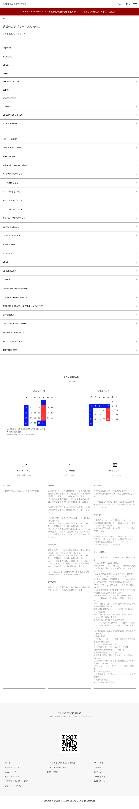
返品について (8, 772)
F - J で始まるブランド (12, 183)
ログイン (95, 772)
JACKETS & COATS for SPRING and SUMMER (23, 306)
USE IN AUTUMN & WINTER (15, 298)
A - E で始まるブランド (13, 174)
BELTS (6, 90)
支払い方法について (11, 777)
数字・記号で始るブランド (14, 218)
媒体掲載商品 (8, 315)
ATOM (55, 772)
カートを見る (97, 777)
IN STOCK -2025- (10, 350)
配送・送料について (11, 768)
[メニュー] (135, 4)
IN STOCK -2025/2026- (12, 342)
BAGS (5, 74)
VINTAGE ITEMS (10, 124)
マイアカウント (98, 763)
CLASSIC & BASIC (11, 227)
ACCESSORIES (9, 99)
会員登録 (95, 768)
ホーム (5, 19)
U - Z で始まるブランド (13, 209)
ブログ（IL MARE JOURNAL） (60, 763)
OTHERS (7, 107)
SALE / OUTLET (10, 157)
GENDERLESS (9, 271)
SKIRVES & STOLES (12, 82)
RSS (49, 772)
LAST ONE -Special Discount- (15, 324)
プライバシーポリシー (12, 786)
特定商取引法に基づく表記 (14, 781)
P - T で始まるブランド (12, 201)
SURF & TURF (9, 245)
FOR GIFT (7, 280)
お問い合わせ (97, 781)
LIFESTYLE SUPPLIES (13, 115)
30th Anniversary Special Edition (16, 165)
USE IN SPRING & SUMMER (15, 289)
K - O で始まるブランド (13, 192)
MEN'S (6, 65)
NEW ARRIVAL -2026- (12, 148)
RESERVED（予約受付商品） (15, 333)
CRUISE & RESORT (11, 236)
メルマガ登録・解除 (55, 768)
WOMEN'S (7, 57)
